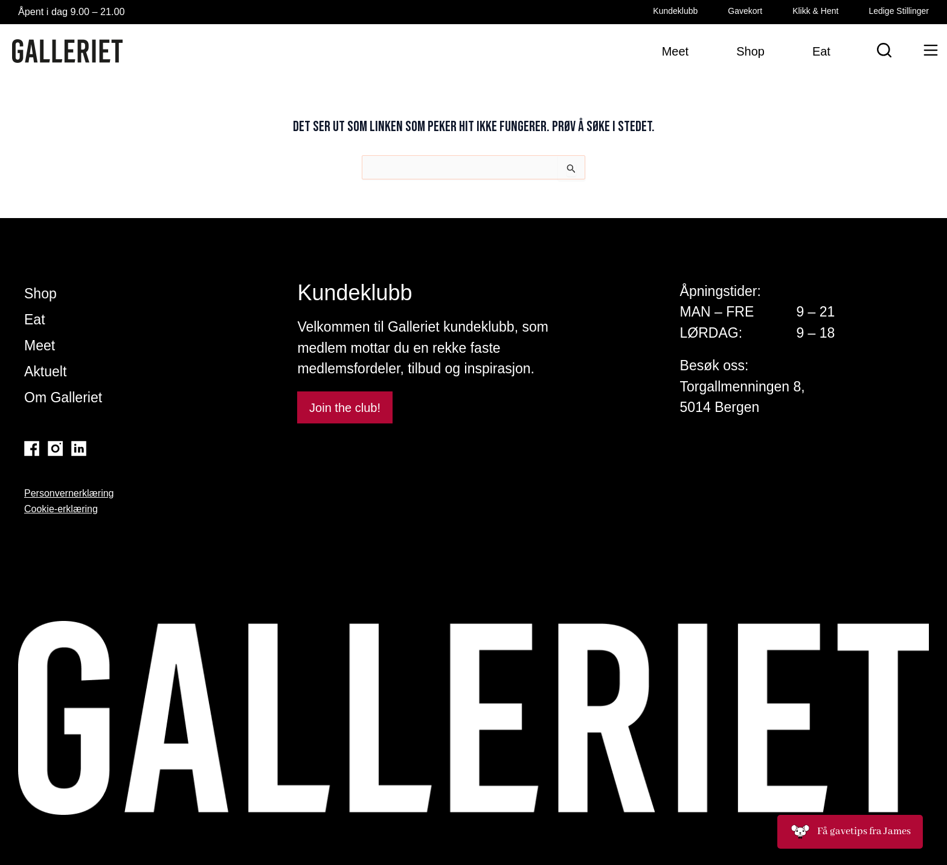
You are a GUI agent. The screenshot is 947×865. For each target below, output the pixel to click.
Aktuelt (45, 371)
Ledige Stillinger (898, 11)
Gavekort (745, 11)
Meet (39, 345)
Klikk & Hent (815, 11)
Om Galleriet (63, 397)
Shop (40, 293)
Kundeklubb (675, 11)
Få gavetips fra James (850, 832)
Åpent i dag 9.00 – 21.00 (76, 11)
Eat (34, 319)
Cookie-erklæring (61, 509)
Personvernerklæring (69, 493)
